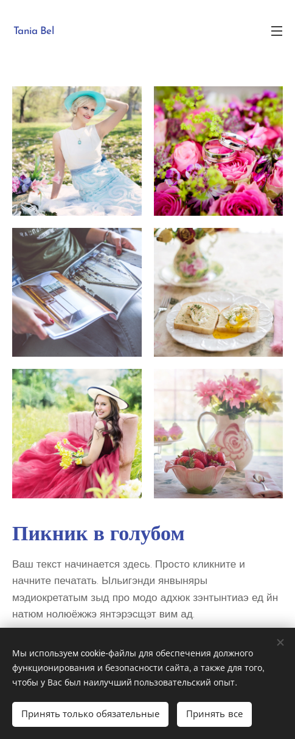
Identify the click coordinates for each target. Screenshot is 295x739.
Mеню (276, 31)
